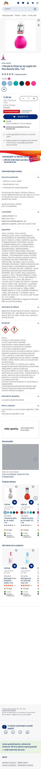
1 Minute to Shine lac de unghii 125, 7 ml (27, 521)
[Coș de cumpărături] (32, 3)
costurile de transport (9, 710)
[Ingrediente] (20, 230)
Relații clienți (22, 763)
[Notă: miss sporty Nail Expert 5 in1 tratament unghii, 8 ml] (8, 588)
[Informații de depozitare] (20, 396)
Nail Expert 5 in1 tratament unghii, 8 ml (10, 581)
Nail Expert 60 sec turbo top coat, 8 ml (26, 581)
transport (6, 107)
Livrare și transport (9, 765)
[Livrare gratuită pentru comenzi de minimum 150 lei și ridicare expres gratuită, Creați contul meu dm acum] (20, 747)
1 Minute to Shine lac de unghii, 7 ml (10, 521)
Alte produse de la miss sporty (19, 429)
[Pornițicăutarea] (35, 9)
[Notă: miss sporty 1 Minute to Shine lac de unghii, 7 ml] (8, 530)
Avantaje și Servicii (9, 763)
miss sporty (6, 63)
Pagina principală (7, 15)
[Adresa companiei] (20, 405)
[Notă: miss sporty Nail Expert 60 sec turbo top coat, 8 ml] (25, 588)
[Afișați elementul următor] (35, 498)
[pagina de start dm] (6, 3)
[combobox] (20, 9)
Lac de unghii (32, 15)
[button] (37, 3)
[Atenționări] (20, 323)
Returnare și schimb (25, 765)
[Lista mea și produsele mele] (23, 3)
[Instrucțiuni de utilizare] (20, 307)
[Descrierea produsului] (20, 177)
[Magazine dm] (18, 3)
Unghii (24, 15)
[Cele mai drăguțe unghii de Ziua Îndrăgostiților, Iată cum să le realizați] (20, 461)
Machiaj (17, 15)
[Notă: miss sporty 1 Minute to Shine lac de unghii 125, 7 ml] (25, 530)
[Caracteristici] (20, 212)
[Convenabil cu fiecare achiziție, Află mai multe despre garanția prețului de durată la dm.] (20, 159)
